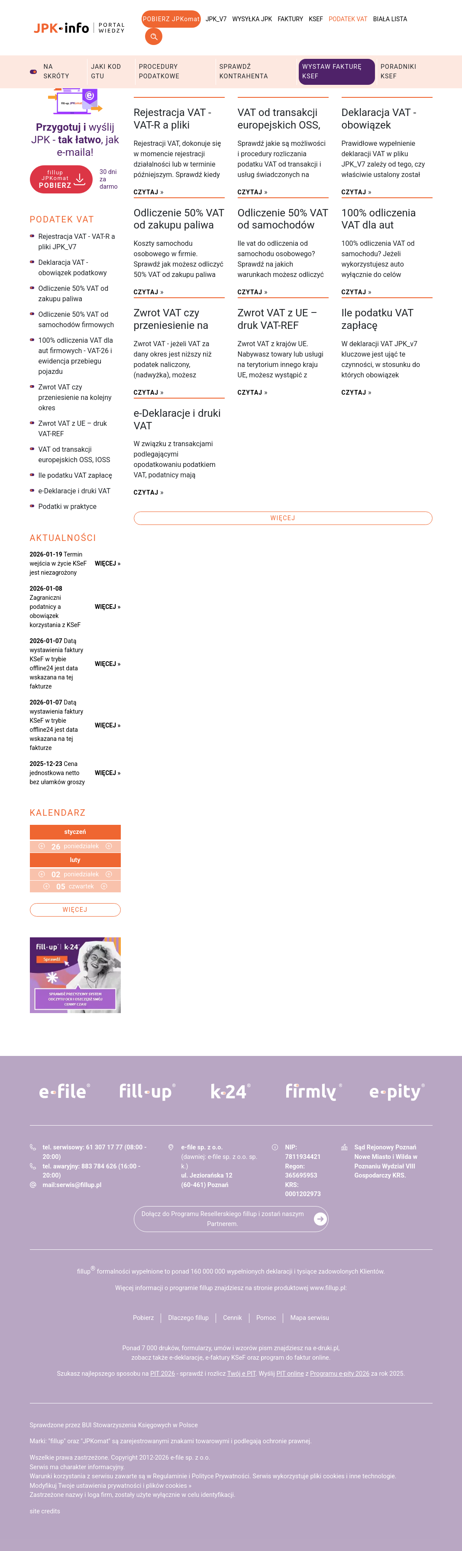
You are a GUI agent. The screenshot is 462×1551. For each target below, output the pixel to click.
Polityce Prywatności (220, 1476)
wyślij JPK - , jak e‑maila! (75, 139)
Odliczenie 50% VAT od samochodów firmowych (76, 319)
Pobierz (143, 1318)
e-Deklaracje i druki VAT (75, 491)
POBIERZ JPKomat (171, 19)
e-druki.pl (326, 1348)
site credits (45, 1511)
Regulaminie (170, 1476)
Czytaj (146, 192)
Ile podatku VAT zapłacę (75, 475)
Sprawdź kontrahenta (244, 71)
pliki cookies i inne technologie (352, 1476)
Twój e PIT (241, 1373)
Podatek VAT (348, 19)
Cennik (232, 1318)
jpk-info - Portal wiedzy (79, 28)
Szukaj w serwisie (153, 36)
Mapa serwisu (309, 1318)
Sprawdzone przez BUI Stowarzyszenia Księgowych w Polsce (114, 1425)
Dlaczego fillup (188, 1318)
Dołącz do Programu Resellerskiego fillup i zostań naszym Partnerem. (223, 1219)
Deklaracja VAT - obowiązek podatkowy (73, 267)
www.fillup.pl (328, 1288)
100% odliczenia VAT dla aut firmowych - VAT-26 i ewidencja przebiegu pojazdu (76, 356)
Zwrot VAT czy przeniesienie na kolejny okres (75, 397)
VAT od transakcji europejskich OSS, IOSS (74, 454)
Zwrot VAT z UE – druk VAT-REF (73, 428)
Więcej (75, 909)
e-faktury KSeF (225, 1357)
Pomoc (266, 1318)
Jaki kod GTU (106, 71)
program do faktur (285, 1357)
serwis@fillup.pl (78, 1185)
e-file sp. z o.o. (190, 1457)
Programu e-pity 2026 (339, 1373)
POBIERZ (55, 179)
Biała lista (390, 19)
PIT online (290, 1373)
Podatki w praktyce (68, 506)
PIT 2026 (162, 1373)
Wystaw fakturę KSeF (332, 71)
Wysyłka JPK (252, 19)
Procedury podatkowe (159, 71)
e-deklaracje (186, 1357)
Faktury (290, 19)
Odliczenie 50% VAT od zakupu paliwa (74, 293)
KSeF (316, 19)
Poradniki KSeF (399, 71)
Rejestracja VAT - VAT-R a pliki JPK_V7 (77, 241)
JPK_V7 (216, 19)
